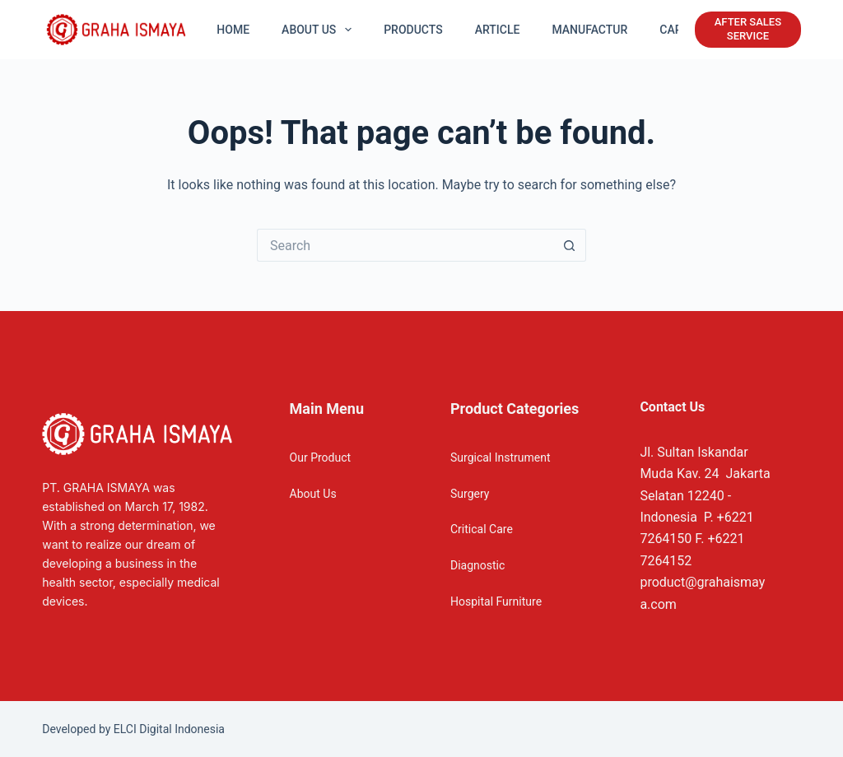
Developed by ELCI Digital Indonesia (133, 729)
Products (413, 29)
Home (233, 29)
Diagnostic (477, 565)
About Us (313, 493)
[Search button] (569, 245)
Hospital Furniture (496, 601)
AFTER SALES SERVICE (748, 29)
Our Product (321, 457)
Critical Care (481, 529)
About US (320, 29)
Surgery (469, 493)
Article (497, 29)
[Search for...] (405, 245)
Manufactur (589, 29)
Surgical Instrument (500, 457)
